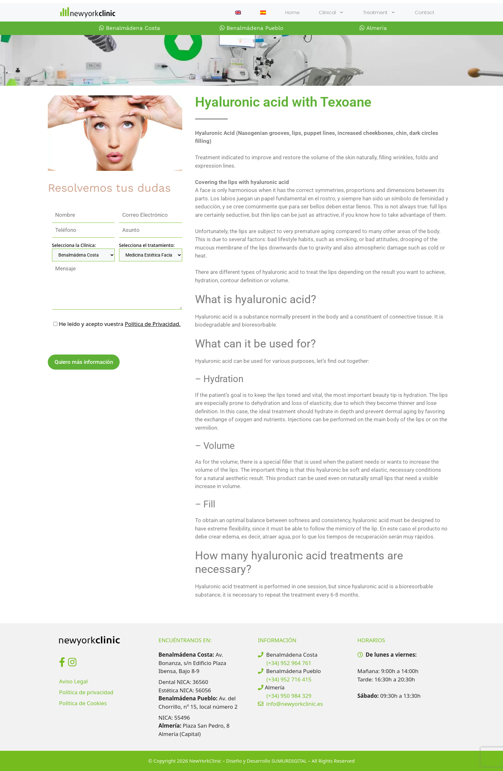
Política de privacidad (86, 692)
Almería (373, 28)
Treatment (384, 12)
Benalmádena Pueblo (251, 28)
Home (292, 12)
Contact (424, 12)
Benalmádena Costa (129, 28)
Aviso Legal (73, 681)
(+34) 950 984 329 (289, 695)
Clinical (336, 12)
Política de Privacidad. (153, 324)
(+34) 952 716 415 (289, 679)
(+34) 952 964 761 (289, 663)
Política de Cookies (83, 703)
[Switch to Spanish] (263, 12)
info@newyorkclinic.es (294, 703)
